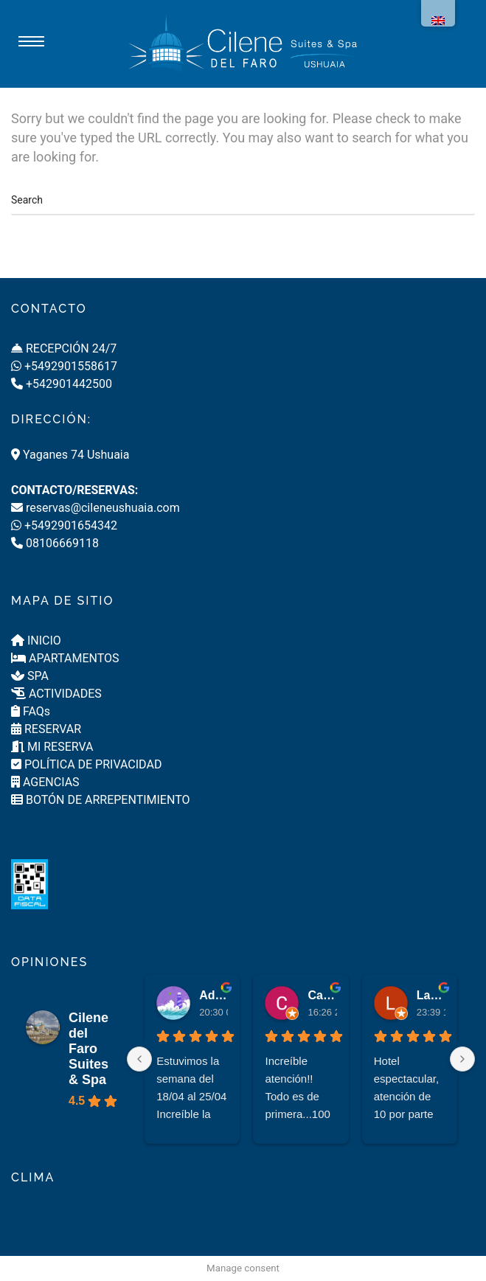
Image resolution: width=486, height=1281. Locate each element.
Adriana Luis (213, 995)
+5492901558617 (64, 366)
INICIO (36, 640)
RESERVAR (46, 729)
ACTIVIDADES (56, 694)
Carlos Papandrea (322, 995)
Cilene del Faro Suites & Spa (88, 1048)
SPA (30, 676)
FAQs (30, 711)
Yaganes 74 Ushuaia (70, 455)
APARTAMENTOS (65, 658)
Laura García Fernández (431, 995)
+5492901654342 (64, 525)
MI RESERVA (52, 747)
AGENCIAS (45, 782)
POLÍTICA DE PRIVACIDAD (86, 764)
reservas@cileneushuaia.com (95, 508)
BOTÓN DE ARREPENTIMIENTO (100, 800)
